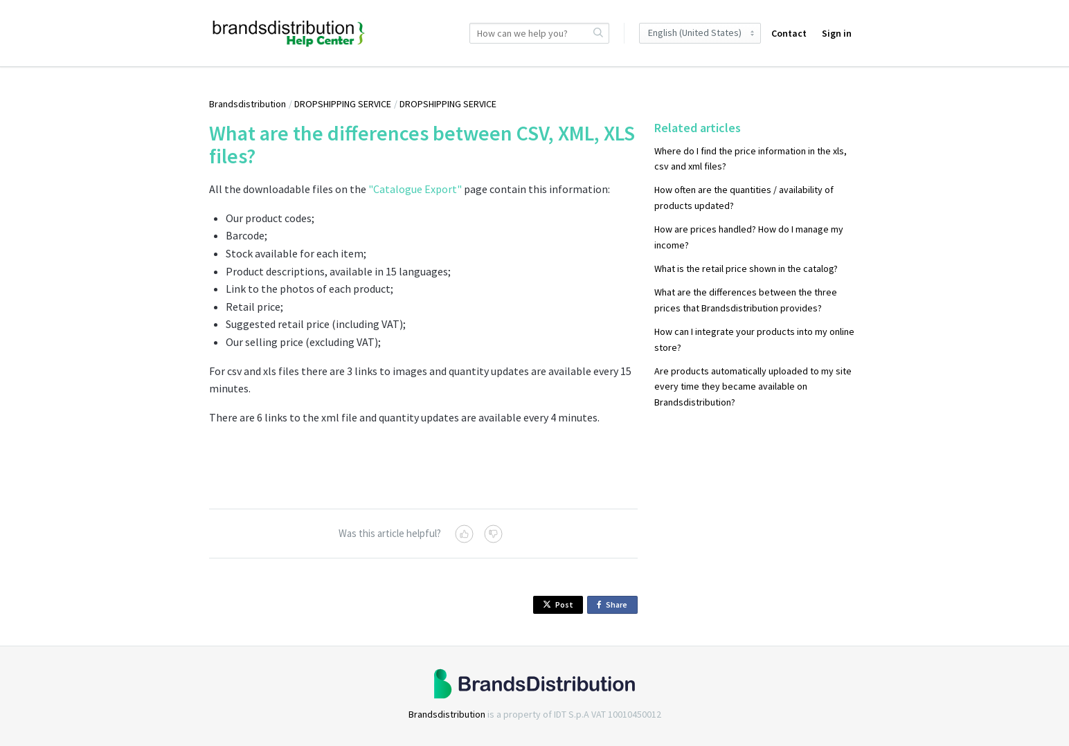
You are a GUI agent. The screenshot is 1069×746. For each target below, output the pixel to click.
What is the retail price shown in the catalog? (746, 268)
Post (558, 604)
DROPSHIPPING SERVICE (342, 104)
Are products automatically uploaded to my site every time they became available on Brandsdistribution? (753, 386)
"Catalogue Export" (415, 189)
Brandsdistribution (247, 104)
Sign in (837, 33)
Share (614, 605)
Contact (789, 33)
